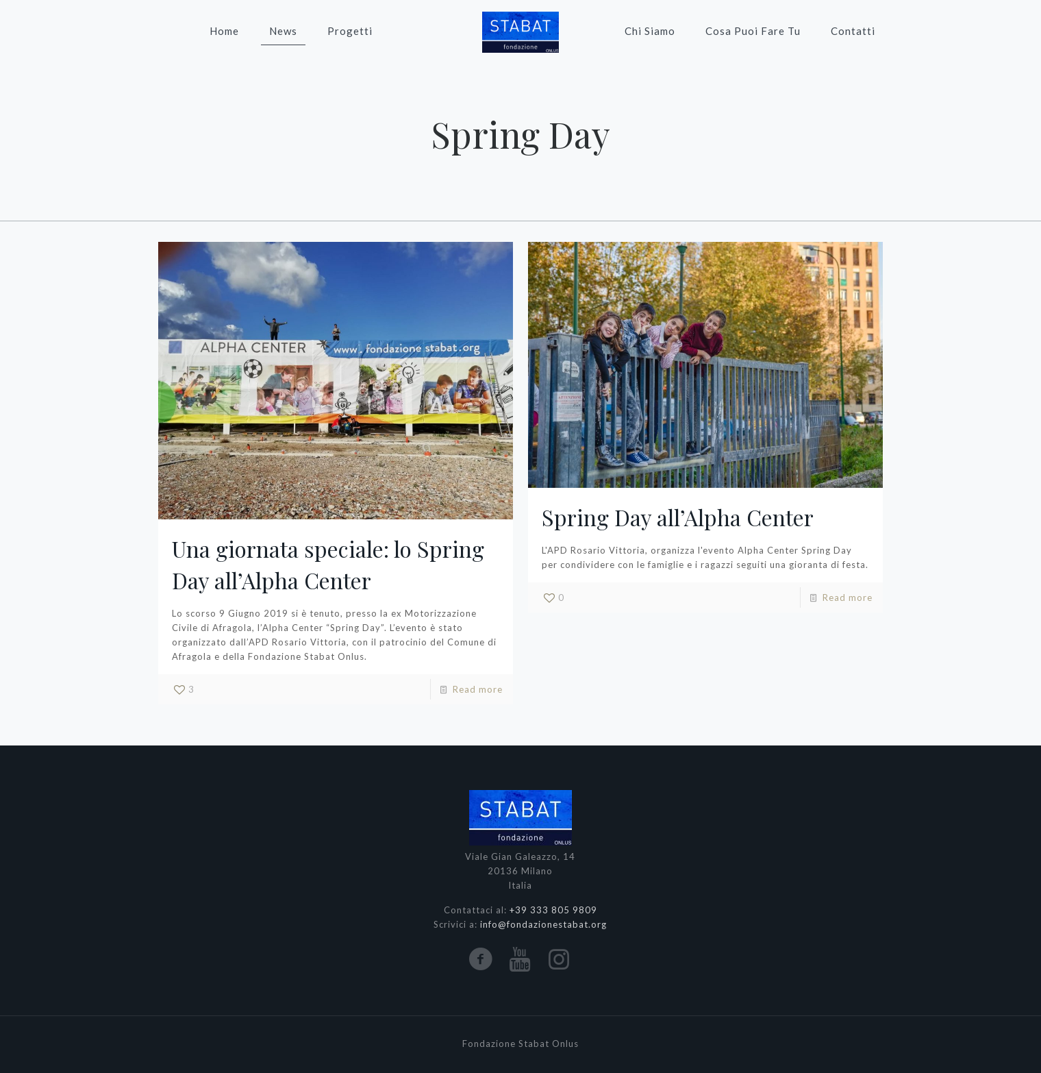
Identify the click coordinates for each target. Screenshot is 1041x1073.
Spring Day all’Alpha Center (678, 517)
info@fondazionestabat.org (543, 924)
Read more (478, 689)
